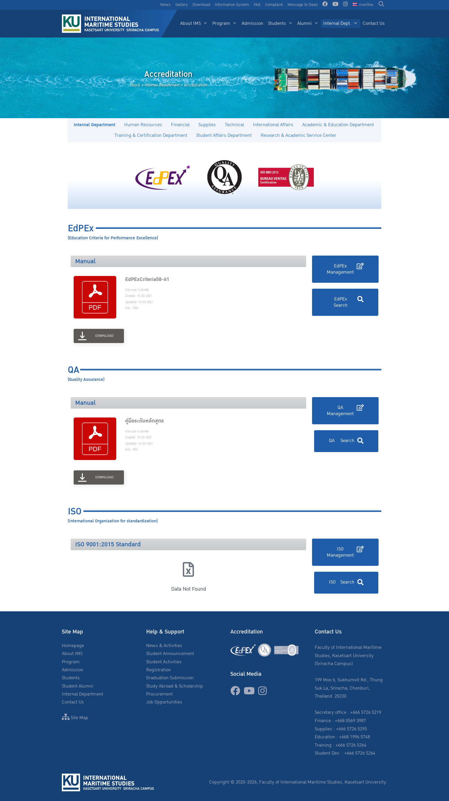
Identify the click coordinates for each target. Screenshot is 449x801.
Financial (180, 125)
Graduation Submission (170, 678)
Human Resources (143, 125)
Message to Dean (303, 4)
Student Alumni (77, 686)
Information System (232, 4)
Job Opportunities (164, 702)
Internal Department (162, 85)
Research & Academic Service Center (298, 135)
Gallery (181, 4)
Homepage (73, 645)
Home (135, 85)
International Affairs (273, 125)
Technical (234, 125)
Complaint (274, 4)
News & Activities (164, 645)
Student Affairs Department (224, 135)
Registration (158, 670)
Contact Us (374, 23)
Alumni (309, 24)
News (165, 4)
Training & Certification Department (150, 135)
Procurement (159, 694)
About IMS (195, 24)
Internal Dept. (341, 24)
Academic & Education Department (338, 125)
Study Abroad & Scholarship (174, 686)
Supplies (207, 125)
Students (281, 24)
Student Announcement (170, 653)
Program (225, 24)
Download (201, 4)
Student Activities (164, 662)
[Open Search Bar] (381, 5)
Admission (252, 23)
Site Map (75, 718)
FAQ (257, 4)
